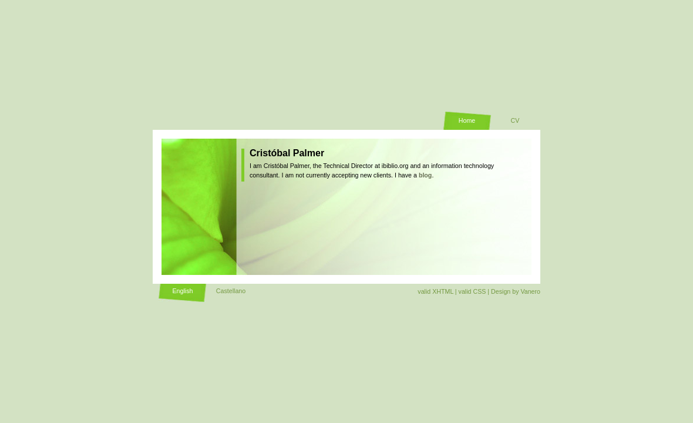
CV (515, 120)
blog (425, 175)
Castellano (230, 290)
